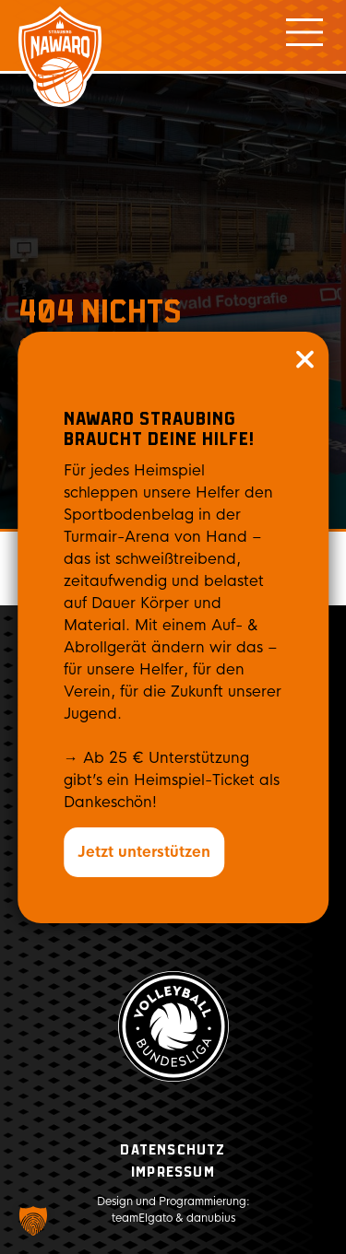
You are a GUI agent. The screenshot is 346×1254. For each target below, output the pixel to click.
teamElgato (142, 1218)
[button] (33, 1221)
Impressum (173, 1172)
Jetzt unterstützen (144, 851)
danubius (210, 1218)
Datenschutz (172, 1150)
